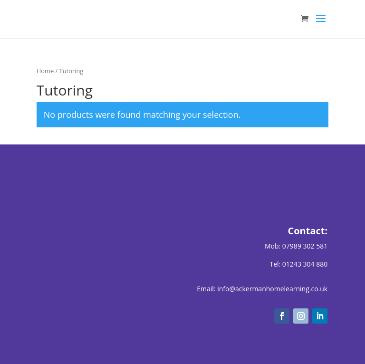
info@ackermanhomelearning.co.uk (272, 288)
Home (45, 71)
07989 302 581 (304, 245)
